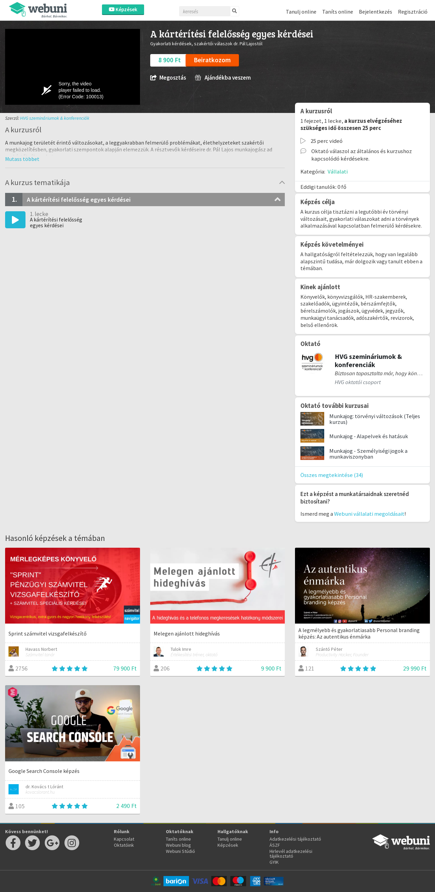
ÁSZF (274, 845)
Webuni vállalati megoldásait (369, 513)
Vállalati (338, 171)
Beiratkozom (212, 60)
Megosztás (168, 78)
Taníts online (337, 11)
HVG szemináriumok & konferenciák (54, 118)
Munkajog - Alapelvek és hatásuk (368, 436)
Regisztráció (413, 11)
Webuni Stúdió (180, 851)
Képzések (123, 9)
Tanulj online (301, 11)
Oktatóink (124, 845)
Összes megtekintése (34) (331, 475)
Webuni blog (178, 845)
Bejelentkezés (375, 11)
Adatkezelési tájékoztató (295, 839)
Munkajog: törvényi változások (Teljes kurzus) (374, 419)
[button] (22, 158)
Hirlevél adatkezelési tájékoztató (290, 853)
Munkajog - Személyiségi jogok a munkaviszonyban (368, 453)
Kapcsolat (124, 839)
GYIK (274, 862)
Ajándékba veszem (223, 78)
